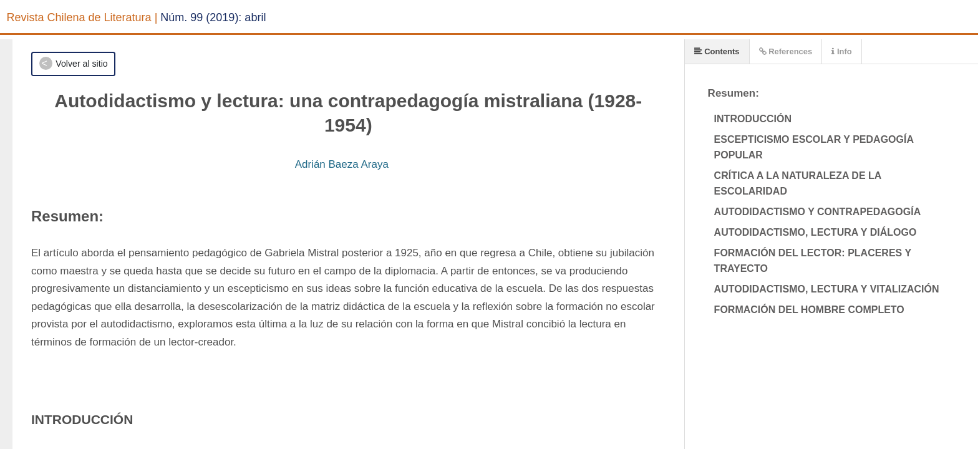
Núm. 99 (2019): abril (213, 17)
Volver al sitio (81, 64)
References (786, 51)
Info (841, 51)
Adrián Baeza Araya (342, 164)
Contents (717, 51)
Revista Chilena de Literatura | (82, 17)
